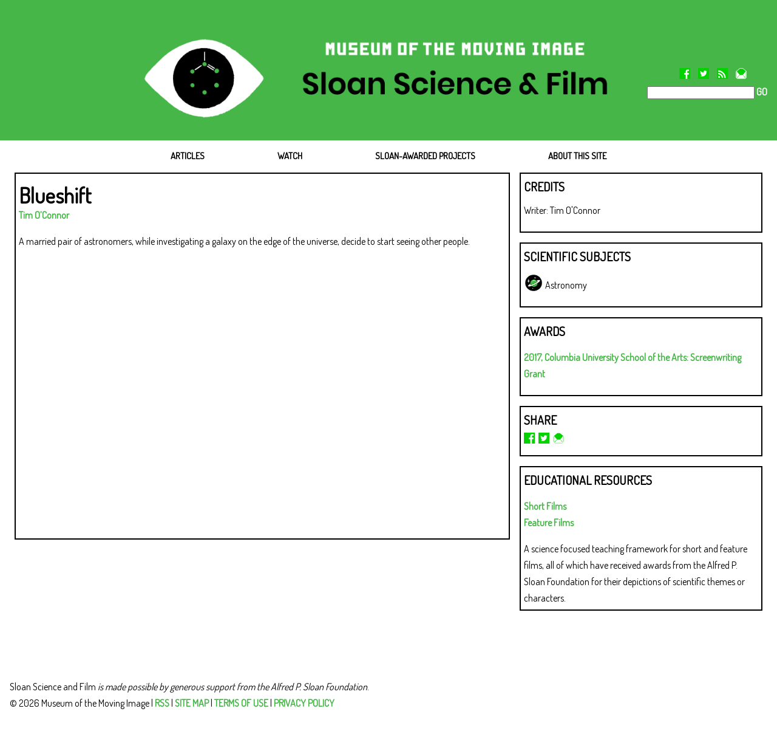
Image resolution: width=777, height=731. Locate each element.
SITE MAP (192, 703)
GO (761, 92)
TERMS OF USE (241, 703)
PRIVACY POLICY (304, 703)
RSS (162, 703)
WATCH (289, 156)
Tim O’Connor (44, 215)
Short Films (545, 506)
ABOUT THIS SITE (577, 156)
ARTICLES (188, 156)
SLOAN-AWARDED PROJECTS (425, 156)
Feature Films (549, 523)
